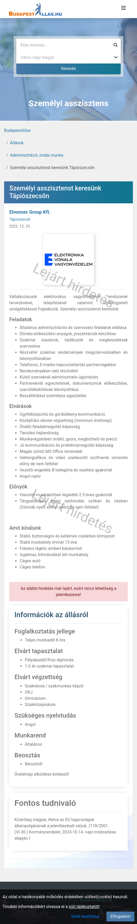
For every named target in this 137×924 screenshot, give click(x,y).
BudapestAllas (17, 130)
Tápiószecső (19, 219)
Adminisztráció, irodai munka (36, 155)
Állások (17, 142)
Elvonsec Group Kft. (30, 212)
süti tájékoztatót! (84, 906)
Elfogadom (120, 916)
